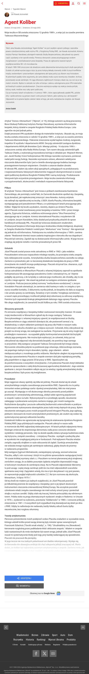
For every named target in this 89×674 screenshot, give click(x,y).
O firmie (15, 638)
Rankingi (41, 632)
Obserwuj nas (41, 586)
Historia (30, 632)
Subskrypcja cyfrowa (35, 638)
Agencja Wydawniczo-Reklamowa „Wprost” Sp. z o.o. (40, 660)
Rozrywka (18, 632)
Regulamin (56, 638)
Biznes (35, 628)
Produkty (71, 632)
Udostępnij (26, 578)
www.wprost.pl (77, 666)
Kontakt (23, 638)
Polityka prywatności (69, 638)
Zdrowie (45, 628)
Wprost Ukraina (56, 632)
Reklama (48, 638)
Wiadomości (22, 628)
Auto (62, 628)
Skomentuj (67, 578)
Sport (55, 628)
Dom (70, 628)
